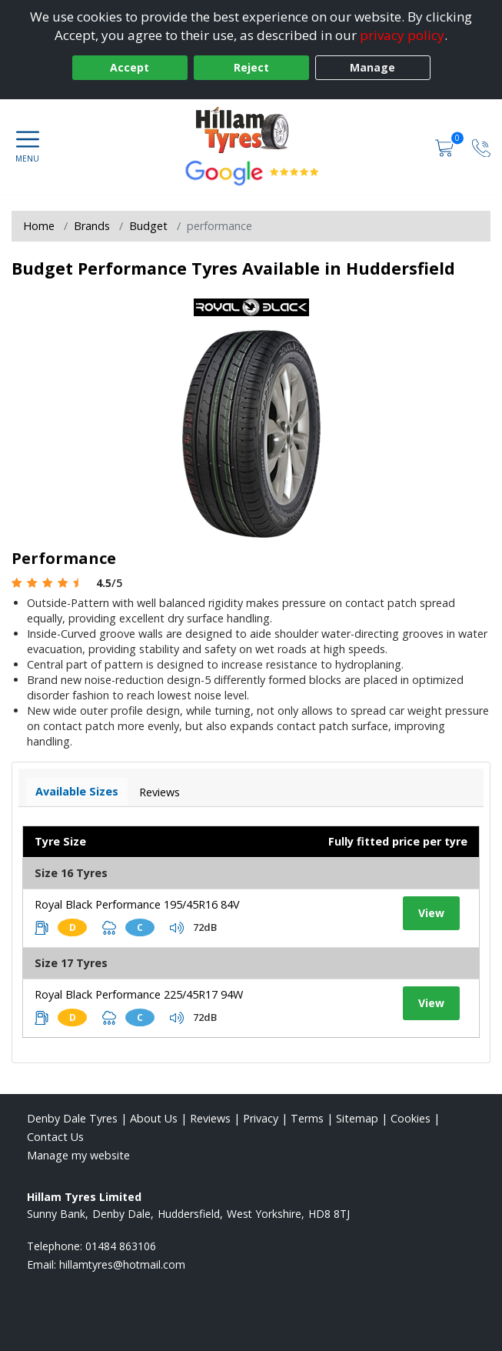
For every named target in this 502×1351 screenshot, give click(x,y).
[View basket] (446, 146)
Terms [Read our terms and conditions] (307, 1118)
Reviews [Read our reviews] (210, 1118)
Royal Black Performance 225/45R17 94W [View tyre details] (139, 994)
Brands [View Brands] (92, 225)
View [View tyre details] (431, 913)
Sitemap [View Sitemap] (357, 1118)
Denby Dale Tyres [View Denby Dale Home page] (72, 1118)
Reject (251, 67)
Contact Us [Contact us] (55, 1136)
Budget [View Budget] (148, 225)
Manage (372, 67)
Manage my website (78, 1155)
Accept (129, 67)
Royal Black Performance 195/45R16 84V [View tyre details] (137, 904)
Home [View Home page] (39, 225)
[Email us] (122, 1264)
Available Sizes (76, 791)
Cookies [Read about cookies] (411, 1118)
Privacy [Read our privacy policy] (260, 1118)
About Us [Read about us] (154, 1118)
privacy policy (402, 35)
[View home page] (251, 130)
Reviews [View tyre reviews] (159, 792)
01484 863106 (120, 1246)
